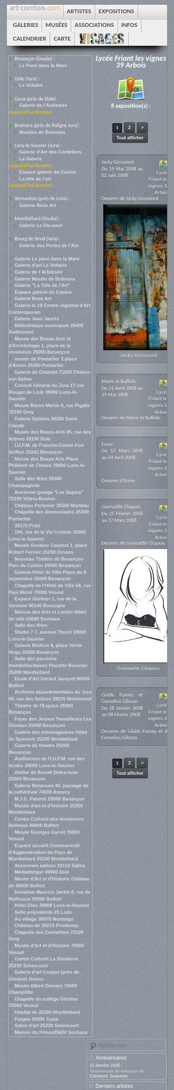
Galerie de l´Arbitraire (39, 272)
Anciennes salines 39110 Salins (50, 865)
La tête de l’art (35, 178)
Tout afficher (130, 137)
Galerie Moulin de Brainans (45, 278)
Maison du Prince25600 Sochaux (51, 1032)
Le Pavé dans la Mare (43, 65)
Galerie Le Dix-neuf (40, 225)
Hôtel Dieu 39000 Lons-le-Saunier (52, 905)
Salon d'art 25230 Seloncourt (47, 1025)
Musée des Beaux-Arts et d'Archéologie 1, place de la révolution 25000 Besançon (40, 345)
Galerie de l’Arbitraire (43, 105)
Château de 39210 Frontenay (46, 925)
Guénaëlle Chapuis (138, 668)
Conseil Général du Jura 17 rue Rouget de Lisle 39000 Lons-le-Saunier (46, 392)
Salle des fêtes (31, 625)
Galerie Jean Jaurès (37, 318)
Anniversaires (111, 1058)
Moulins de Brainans (42, 132)
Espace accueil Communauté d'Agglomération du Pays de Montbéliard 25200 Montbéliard (44, 852)
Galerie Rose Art (37, 205)
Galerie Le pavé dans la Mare (47, 258)
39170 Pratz (28, 525)
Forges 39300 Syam (37, 1019)
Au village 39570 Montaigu (44, 919)
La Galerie (30, 158)
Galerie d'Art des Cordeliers (50, 151)
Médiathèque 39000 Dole (42, 871)
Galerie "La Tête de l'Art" (42, 285)
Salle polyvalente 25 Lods (43, 912)
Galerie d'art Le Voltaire (41, 265)
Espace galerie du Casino (47, 171)
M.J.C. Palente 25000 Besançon (50, 798)
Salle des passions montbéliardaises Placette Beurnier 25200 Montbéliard (48, 665)
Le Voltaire (31, 85)
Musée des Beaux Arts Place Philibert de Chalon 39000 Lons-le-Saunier (47, 465)
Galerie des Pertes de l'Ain (48, 245)
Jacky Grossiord (138, 355)
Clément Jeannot (109, 1075)
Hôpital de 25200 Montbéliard (47, 1012)
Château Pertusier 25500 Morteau (52, 505)
